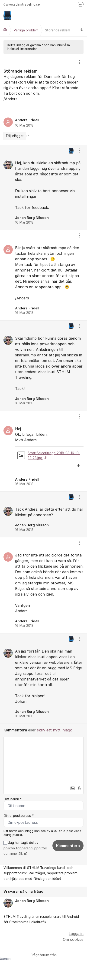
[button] (72, 788)
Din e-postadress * (18, 816)
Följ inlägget (15, 136)
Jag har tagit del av (25, 848)
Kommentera (68, 845)
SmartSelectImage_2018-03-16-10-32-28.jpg (48, 455)
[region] (43, 99)
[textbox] (43, 760)
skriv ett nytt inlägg (54, 730)
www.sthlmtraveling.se (21, 4)
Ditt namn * (12, 799)
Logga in (76, 933)
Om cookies (73, 939)
